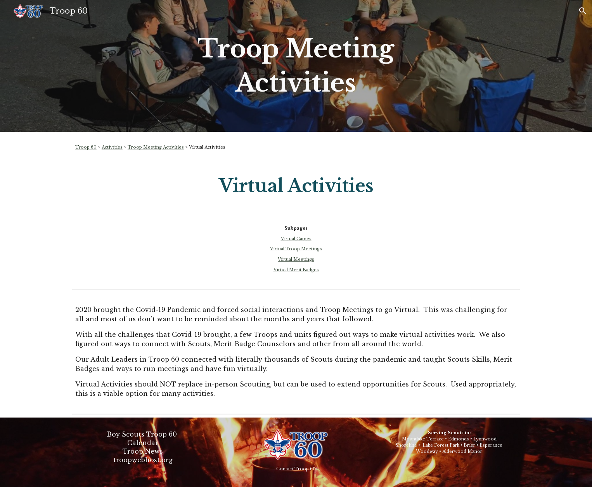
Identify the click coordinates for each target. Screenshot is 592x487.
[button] (582, 11)
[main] (296, 66)
